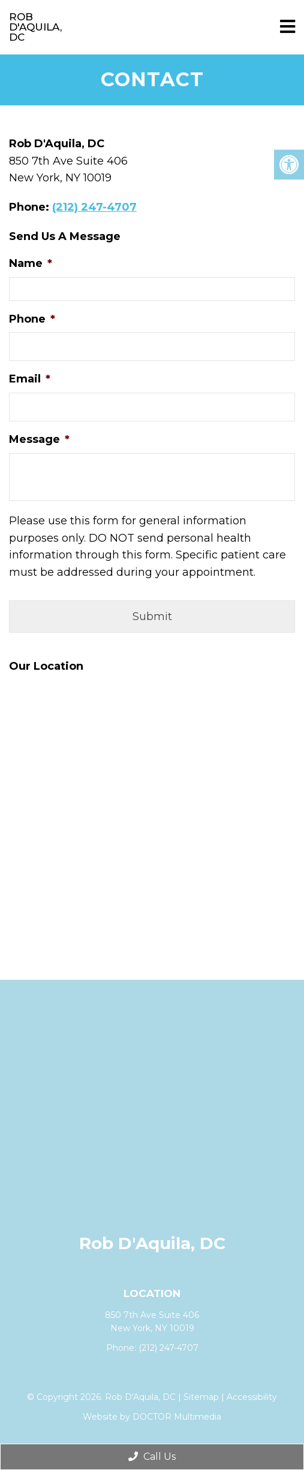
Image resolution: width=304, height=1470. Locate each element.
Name (30, 263)
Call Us (152, 1456)
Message (39, 439)
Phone (32, 319)
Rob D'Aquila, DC (35, 27)
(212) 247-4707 (94, 207)
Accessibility (252, 1397)
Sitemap (201, 1397)
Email (29, 378)
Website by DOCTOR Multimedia (152, 1416)
